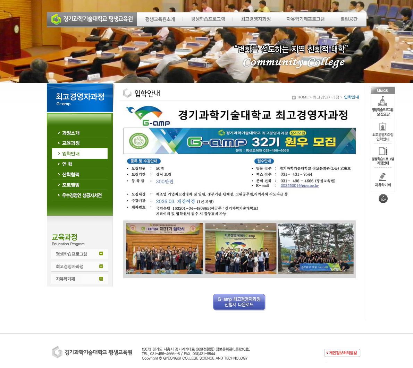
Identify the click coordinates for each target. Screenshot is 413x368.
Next (390, 44)
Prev (22, 44)
